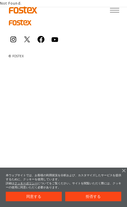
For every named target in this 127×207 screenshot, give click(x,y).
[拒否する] (123, 170)
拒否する (93, 196)
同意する (34, 196)
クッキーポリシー (26, 183)
